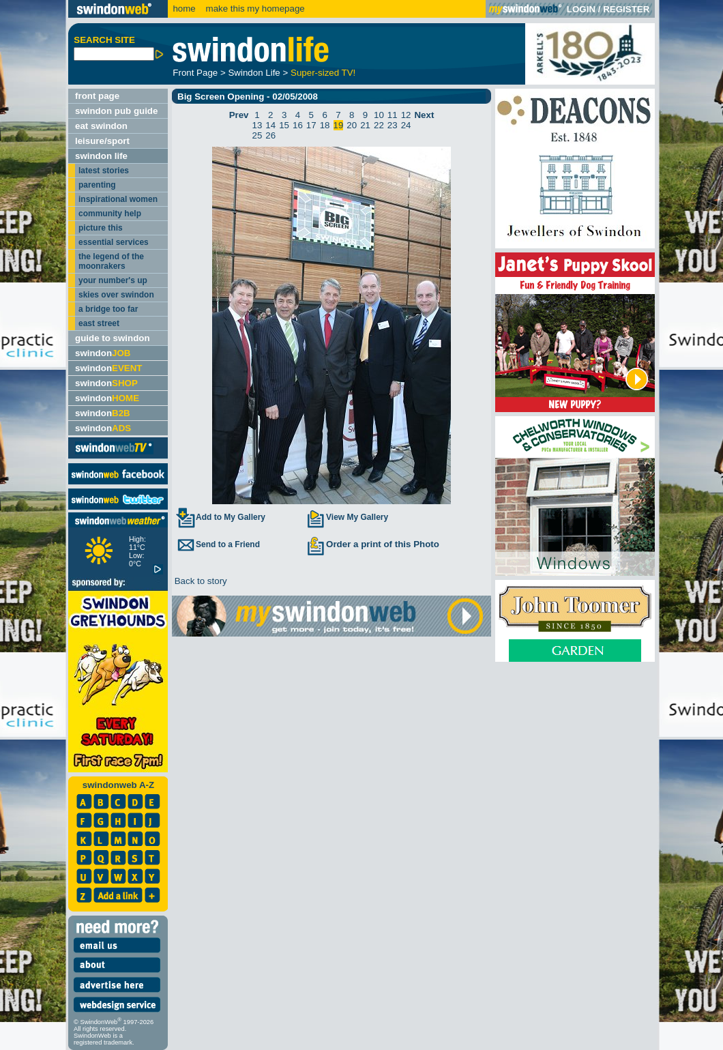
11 (392, 115)
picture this (100, 228)
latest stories (103, 170)
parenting (97, 185)
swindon (102, 353)
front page (97, 96)
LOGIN (581, 9)
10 (379, 115)
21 (365, 125)
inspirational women (118, 199)
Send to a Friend (217, 544)
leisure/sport (102, 141)
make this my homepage (254, 8)
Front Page (195, 73)
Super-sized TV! (323, 73)
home (184, 8)
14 (270, 125)
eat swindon (101, 126)
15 (284, 125)
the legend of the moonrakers (111, 261)
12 (406, 115)
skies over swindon (116, 295)
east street (98, 323)
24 (406, 125)
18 (325, 125)
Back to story (199, 581)
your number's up (112, 280)
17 (311, 125)
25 (257, 135)
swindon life (101, 156)
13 (257, 125)
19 (339, 125)
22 (379, 125)
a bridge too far (108, 309)
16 (298, 125)
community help (109, 213)
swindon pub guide (116, 111)
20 (351, 125)
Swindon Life (254, 73)
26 (270, 135)
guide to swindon (112, 338)
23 (392, 125)
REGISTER (626, 9)
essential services (113, 242)
